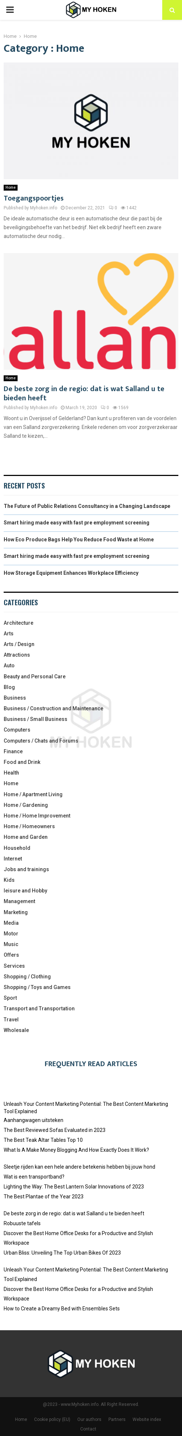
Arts (9, 633)
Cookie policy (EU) (52, 1419)
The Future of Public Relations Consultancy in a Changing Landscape (87, 506)
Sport (10, 998)
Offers (11, 955)
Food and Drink (22, 762)
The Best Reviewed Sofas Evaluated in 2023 (54, 1130)
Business (15, 698)
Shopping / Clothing (27, 976)
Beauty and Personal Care (35, 676)
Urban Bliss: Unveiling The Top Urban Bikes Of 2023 (62, 1253)
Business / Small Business (35, 719)
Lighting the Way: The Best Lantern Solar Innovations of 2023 (74, 1187)
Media (11, 923)
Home (10, 187)
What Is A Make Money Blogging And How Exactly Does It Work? (76, 1150)
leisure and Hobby (25, 891)
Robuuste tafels (22, 1223)
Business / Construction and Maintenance (53, 708)
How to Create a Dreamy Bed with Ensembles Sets (62, 1308)
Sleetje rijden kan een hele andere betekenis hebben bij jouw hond (79, 1167)
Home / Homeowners (29, 826)
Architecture (18, 623)
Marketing (16, 912)
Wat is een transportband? (34, 1177)
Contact (88, 1429)
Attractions (17, 655)
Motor (11, 934)
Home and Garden (26, 837)
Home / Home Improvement (37, 816)
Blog (9, 687)
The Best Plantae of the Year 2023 (43, 1196)
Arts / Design (19, 644)
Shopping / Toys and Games (37, 987)
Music (11, 944)
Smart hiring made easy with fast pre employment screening (76, 523)
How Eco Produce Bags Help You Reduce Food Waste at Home (79, 539)
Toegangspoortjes (34, 198)
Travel (11, 1019)
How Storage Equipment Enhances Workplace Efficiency (71, 573)
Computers (17, 730)
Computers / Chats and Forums (41, 741)
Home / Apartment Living (33, 794)
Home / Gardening (26, 805)
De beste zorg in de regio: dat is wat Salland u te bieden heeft (84, 393)
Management (19, 901)
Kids (9, 880)
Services (14, 966)
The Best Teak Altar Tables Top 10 (43, 1140)
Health (11, 773)
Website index (147, 1419)
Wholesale (16, 1030)
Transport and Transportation (39, 1008)
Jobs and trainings (26, 869)
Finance (13, 751)
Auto (9, 665)
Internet (13, 859)
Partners (117, 1419)
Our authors (89, 1419)
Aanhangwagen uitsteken (33, 1120)
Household (17, 848)
